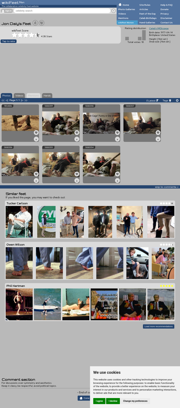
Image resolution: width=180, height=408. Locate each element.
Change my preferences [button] (135, 401)
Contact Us (167, 22)
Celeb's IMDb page (159, 28)
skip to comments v (166, 187)
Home (126, 5)
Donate (164, 9)
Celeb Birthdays (147, 18)
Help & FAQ (167, 5)
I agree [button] (99, 401)
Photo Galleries (126, 9)
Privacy (165, 13)
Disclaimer (166, 18)
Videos (122, 13)
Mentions (123, 18)
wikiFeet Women (126, 22)
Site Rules (144, 5)
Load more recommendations (159, 326)
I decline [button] (113, 401)
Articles (143, 9)
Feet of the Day (147, 13)
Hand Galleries (147, 22)
